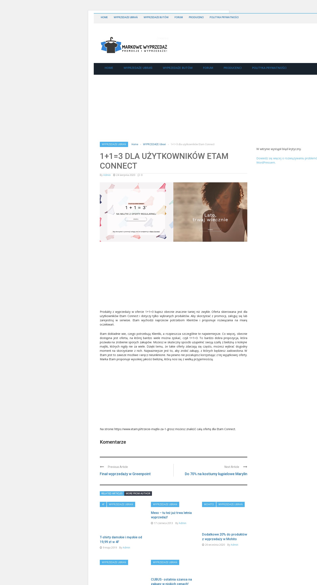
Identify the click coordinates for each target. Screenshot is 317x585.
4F (103, 504)
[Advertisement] (130, 277)
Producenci (196, 17)
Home (104, 17)
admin (107, 175)
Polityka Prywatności (224, 17)
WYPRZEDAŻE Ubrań (126, 17)
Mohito (209, 504)
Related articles (112, 493)
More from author (138, 493)
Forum (179, 17)
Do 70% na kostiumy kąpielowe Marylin (216, 474)
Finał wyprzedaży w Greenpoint (125, 474)
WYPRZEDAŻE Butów (156, 17)
